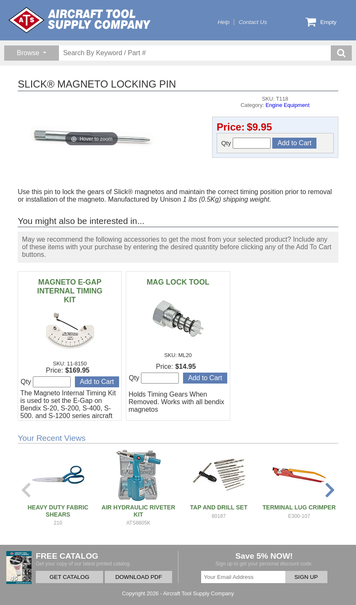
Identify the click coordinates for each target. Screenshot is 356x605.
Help (223, 22)
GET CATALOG (69, 577)
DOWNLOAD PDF (138, 577)
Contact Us (253, 22)
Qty (246, 143)
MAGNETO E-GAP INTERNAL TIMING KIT (69, 291)
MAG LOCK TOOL (177, 282)
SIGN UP (306, 577)
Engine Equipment (288, 105)
